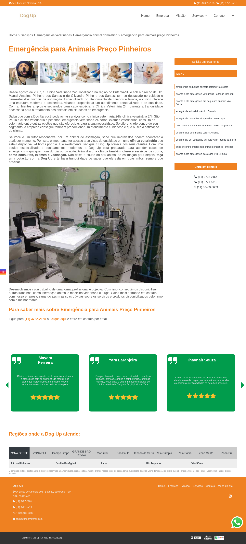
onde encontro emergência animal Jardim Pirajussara (204, 128)
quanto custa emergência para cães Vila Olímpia (201, 158)
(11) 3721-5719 (226, 3)
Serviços (198, 15)
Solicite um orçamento (206, 62)
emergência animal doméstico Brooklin (196, 113)
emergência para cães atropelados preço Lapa (200, 121)
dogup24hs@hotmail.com (28, 519)
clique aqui (59, 319)
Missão (180, 15)
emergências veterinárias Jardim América (197, 136)
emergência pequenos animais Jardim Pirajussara (202, 87)
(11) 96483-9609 (205, 191)
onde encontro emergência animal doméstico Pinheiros (205, 151)
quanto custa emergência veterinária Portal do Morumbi (205, 95)
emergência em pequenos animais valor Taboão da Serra (206, 143)
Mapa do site (226, 486)
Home (145, 15)
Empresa (162, 15)
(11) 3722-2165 (204, 3)
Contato (219, 15)
